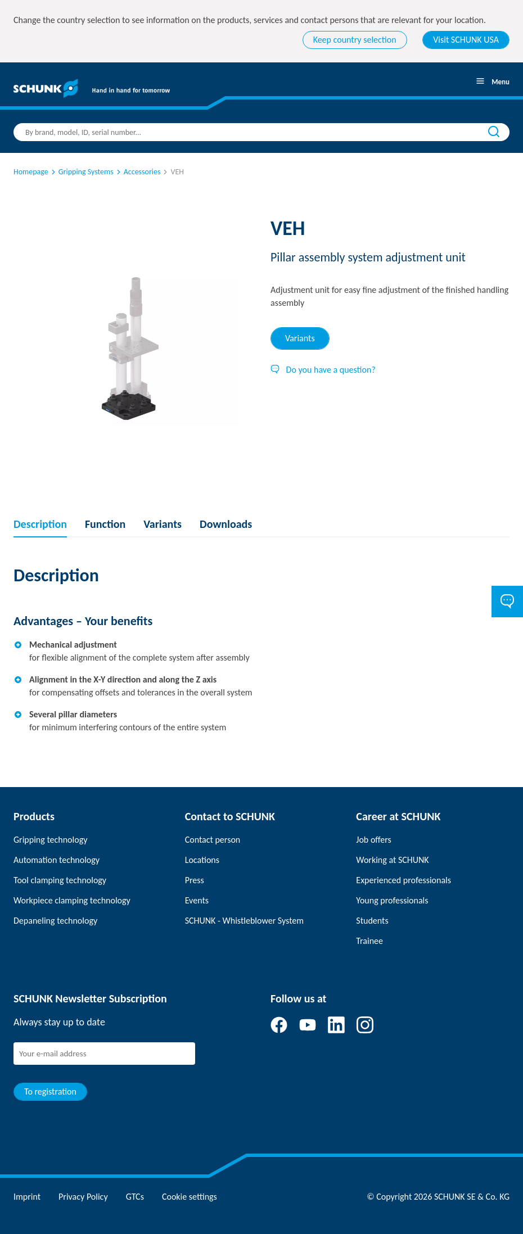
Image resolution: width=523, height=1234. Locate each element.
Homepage (30, 172)
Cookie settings (189, 1196)
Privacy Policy (83, 1196)
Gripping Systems (81, 172)
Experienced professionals (403, 880)
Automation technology (56, 860)
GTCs (135, 1196)
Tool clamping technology (59, 880)
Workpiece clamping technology (71, 900)
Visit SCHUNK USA (466, 39)
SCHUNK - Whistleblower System (244, 920)
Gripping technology (50, 839)
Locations (202, 860)
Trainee (369, 940)
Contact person (213, 839)
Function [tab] (105, 524)
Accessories (138, 172)
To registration (50, 1091)
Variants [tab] (300, 338)
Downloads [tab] (226, 524)
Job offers (373, 839)
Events (197, 900)
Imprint (26, 1196)
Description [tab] (40, 524)
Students (372, 920)
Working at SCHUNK (392, 860)
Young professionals (392, 900)
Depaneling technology (55, 920)
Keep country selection (354, 39)
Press (194, 880)
